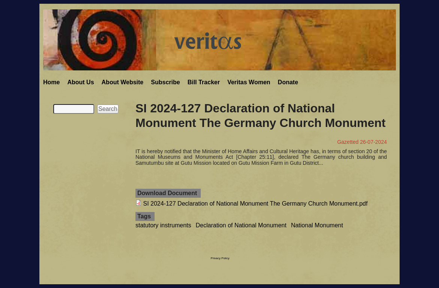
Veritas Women (248, 82)
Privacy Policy (220, 258)
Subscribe (165, 82)
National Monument (317, 225)
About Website (123, 82)
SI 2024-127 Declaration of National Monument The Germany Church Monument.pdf (255, 203)
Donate (288, 82)
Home (51, 82)
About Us (80, 82)
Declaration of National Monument (241, 225)
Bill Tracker (204, 82)
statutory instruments (163, 225)
